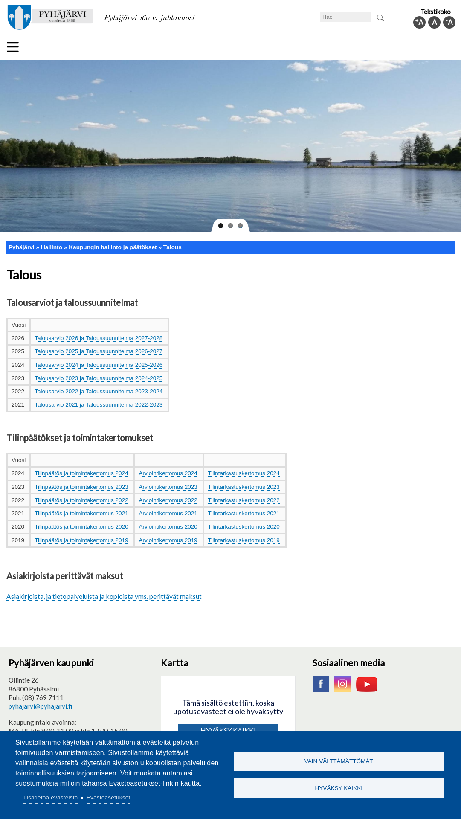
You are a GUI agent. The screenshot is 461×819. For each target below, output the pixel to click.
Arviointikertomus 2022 (168, 500)
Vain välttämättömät (338, 761)
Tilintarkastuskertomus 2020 (244, 526)
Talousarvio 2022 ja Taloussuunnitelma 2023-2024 (98, 391)
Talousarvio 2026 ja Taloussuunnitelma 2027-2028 (98, 338)
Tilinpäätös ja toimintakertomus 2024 (81, 473)
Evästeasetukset (108, 797)
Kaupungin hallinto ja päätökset (113, 247)
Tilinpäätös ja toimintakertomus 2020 (81, 526)
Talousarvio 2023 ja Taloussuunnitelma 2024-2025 (98, 378)
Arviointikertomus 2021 (168, 513)
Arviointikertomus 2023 (168, 487)
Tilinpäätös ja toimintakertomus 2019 (81, 540)
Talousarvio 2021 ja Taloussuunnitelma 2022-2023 (98, 404)
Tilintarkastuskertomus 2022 (244, 500)
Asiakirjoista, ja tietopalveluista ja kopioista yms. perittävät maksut (104, 596)
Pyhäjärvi (22, 247)
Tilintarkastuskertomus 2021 (244, 513)
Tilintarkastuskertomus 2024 (244, 473)
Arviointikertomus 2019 (168, 540)
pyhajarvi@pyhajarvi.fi (40, 706)
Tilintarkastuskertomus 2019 (244, 540)
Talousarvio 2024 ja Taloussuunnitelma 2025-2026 (98, 365)
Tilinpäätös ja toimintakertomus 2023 (81, 487)
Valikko (12, 46)
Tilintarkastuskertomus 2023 (244, 487)
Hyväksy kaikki (338, 788)
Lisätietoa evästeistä (50, 797)
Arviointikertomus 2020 (168, 526)
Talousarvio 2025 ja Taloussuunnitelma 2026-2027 (98, 351)
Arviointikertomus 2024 (168, 473)
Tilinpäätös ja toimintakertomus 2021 (81, 513)
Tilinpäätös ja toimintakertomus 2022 (81, 500)
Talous (172, 247)
